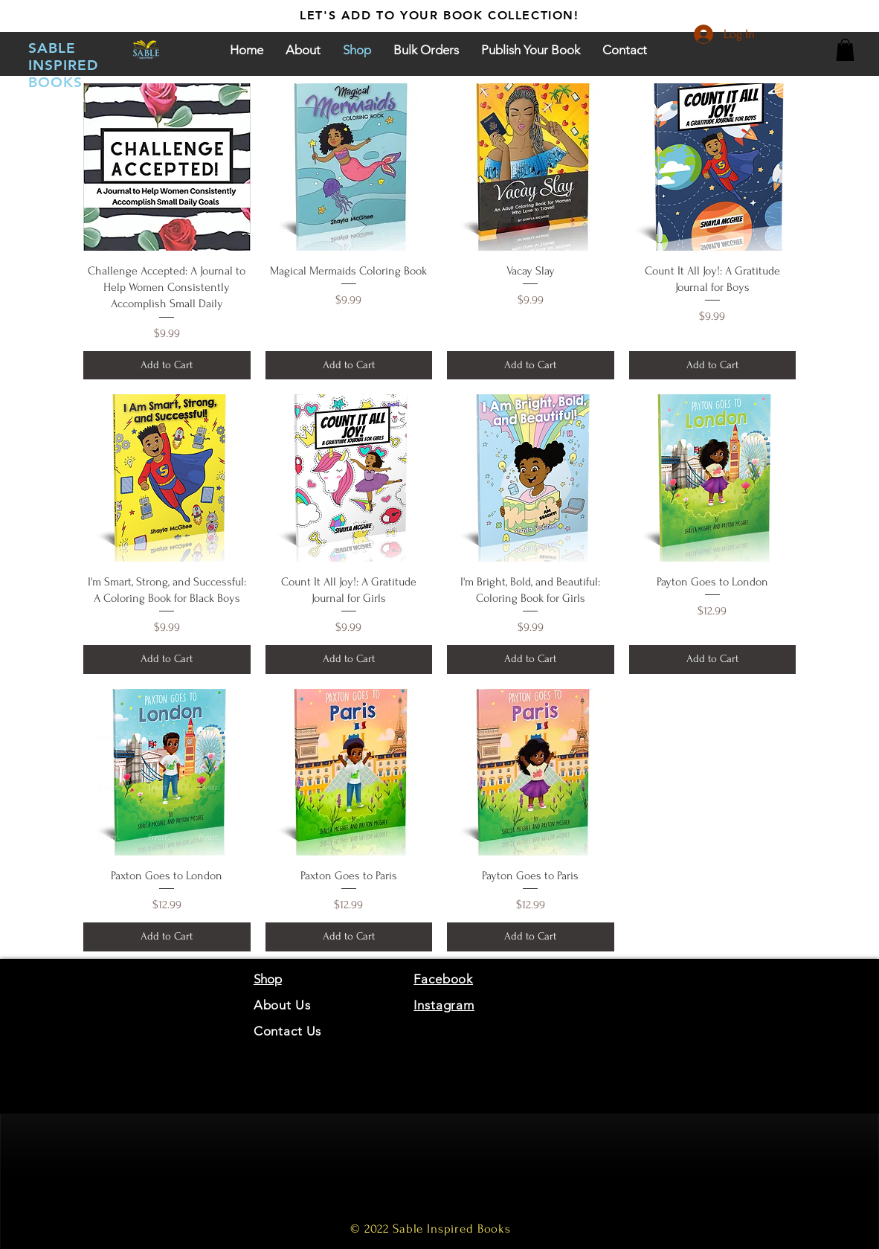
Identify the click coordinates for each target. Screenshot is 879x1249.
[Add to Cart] (167, 365)
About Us (284, 1005)
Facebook (443, 979)
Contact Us (288, 1031)
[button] (845, 50)
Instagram (443, 1005)
